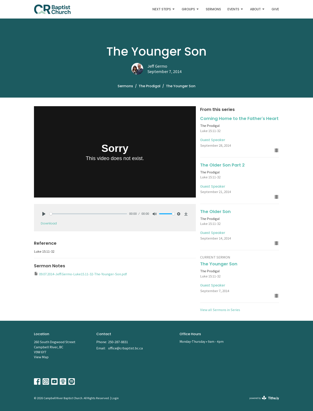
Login (115, 398)
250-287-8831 (118, 341)
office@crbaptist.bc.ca (125, 348)
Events (235, 9)
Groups (190, 9)
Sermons (213, 9)
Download (49, 223)
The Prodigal (149, 86)
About (257, 9)
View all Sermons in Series (220, 309)
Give (275, 9)
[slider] (88, 214)
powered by (264, 398)
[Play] (43, 213)
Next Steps (163, 9)
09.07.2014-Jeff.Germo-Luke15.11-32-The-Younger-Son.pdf (80, 273)
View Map (41, 357)
